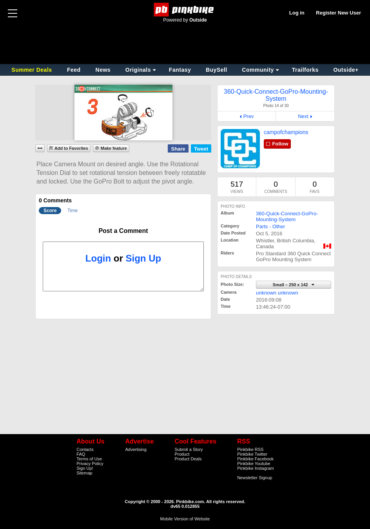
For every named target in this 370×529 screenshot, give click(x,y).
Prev (248, 116)
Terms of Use (89, 458)
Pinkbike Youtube (253, 463)
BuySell (216, 70)
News (103, 70)
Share (178, 149)
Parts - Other (270, 226)
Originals (138, 70)
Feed (74, 70)
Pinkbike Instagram (255, 468)
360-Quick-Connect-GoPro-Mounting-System (287, 216)
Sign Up (143, 258)
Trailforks (305, 70)
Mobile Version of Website (185, 518)
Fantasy (180, 70)
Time (72, 210)
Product (181, 454)
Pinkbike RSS (250, 449)
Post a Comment (123, 230)
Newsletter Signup (254, 477)
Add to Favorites (71, 148)
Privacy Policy (89, 463)
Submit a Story (188, 449)
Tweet (201, 149)
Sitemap (84, 473)
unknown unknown (277, 293)
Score (50, 210)
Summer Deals (32, 70)
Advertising (135, 449)
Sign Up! (84, 468)
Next (303, 116)
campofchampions (286, 132)
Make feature (114, 148)
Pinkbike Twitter (252, 454)
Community (258, 70)
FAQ (80, 454)
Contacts (84, 449)
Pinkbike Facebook (255, 458)
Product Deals (187, 458)
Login (98, 258)
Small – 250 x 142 (291, 284)
